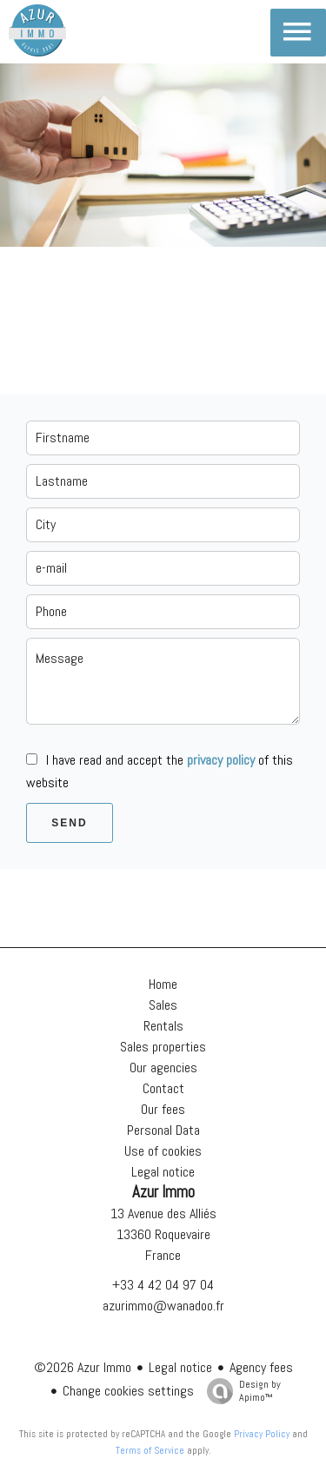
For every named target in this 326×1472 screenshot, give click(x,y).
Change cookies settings (128, 1391)
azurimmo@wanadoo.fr (163, 1305)
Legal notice (180, 1367)
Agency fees (261, 1367)
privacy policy (221, 760)
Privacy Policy (261, 1434)
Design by (239, 1390)
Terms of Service (150, 1450)
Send (69, 823)
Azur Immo (163, 1192)
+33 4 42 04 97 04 (163, 1285)
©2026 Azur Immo (82, 1367)
